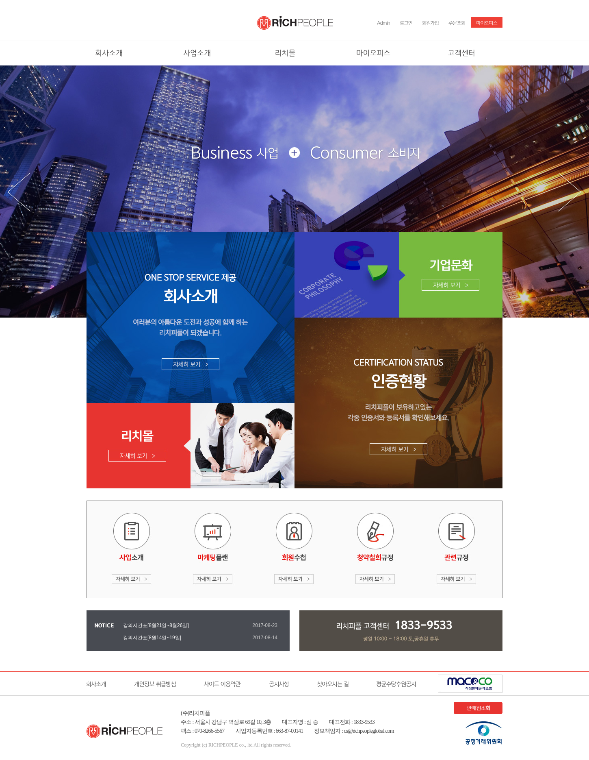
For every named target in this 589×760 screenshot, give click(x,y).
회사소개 (109, 53)
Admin (383, 23)
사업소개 (197, 53)
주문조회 (456, 23)
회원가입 (430, 23)
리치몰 (285, 53)
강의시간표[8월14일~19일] (152, 637)
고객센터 (461, 53)
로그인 (406, 23)
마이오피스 (486, 23)
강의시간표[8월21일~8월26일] (156, 625)
